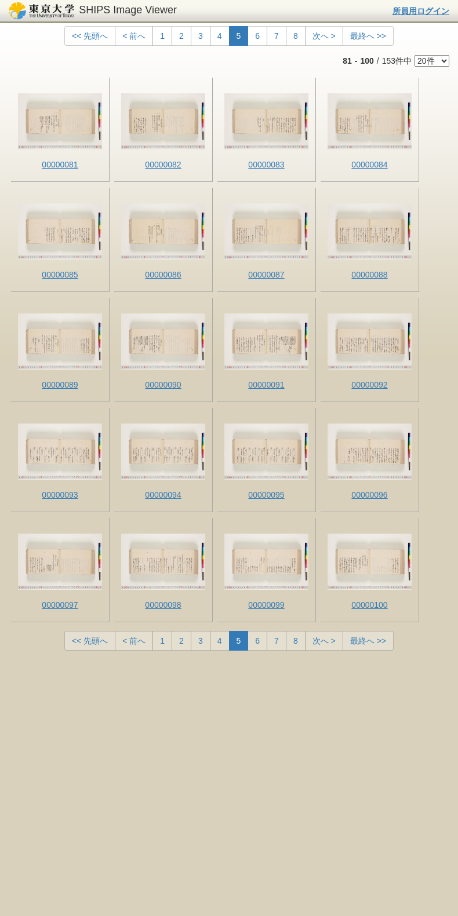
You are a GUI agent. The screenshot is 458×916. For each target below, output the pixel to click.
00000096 (369, 494)
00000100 (369, 605)
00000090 (163, 384)
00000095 (266, 494)
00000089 (60, 384)
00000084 (369, 164)
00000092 (369, 384)
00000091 (266, 384)
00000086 (163, 274)
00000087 (266, 274)
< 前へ (134, 36)
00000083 (266, 164)
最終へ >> (368, 36)
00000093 (60, 494)
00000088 (369, 274)
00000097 (60, 605)
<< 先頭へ (90, 36)
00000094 (163, 494)
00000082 (163, 164)
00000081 (60, 164)
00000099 (266, 605)
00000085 (60, 274)
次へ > (324, 36)
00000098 (163, 605)
